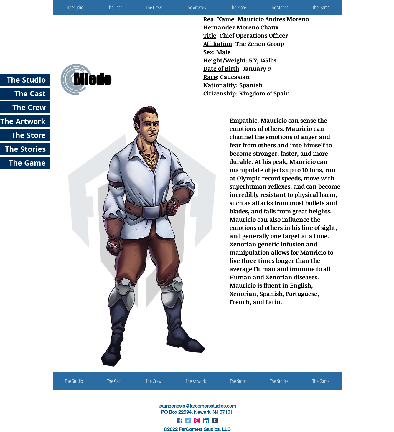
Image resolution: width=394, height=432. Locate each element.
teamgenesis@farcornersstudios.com (197, 406)
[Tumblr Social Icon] (215, 420)
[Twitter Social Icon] (188, 420)
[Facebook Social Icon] (179, 420)
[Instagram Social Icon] (197, 420)
